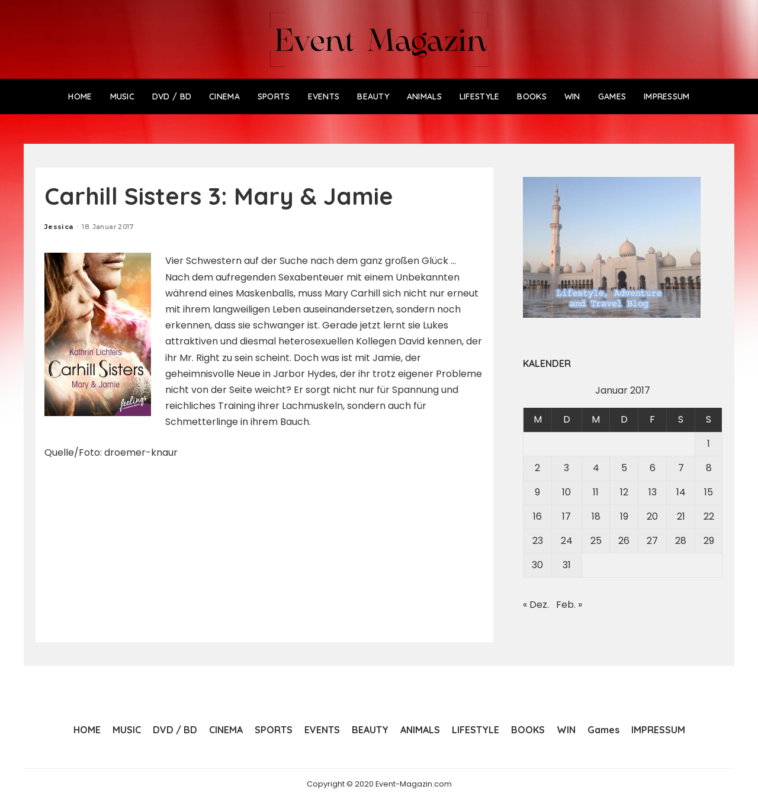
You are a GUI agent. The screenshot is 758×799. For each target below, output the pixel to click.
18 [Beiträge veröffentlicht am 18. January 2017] (596, 516)
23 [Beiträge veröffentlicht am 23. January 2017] (537, 540)
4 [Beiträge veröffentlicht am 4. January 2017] (596, 468)
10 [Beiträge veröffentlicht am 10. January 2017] (566, 492)
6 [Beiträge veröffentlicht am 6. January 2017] (653, 468)
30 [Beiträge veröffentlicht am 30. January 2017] (537, 565)
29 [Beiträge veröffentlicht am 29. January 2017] (709, 540)
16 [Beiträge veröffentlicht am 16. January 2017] (537, 516)
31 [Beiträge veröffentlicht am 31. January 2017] (567, 565)
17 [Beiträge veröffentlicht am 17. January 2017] (566, 516)
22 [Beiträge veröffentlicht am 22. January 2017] (709, 516)
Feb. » (569, 604)
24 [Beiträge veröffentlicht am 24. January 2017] (567, 540)
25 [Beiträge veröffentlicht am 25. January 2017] (596, 540)
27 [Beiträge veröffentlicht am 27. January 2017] (652, 540)
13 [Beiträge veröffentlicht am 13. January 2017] (652, 492)
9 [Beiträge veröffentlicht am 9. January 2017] (537, 492)
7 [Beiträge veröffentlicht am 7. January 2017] (681, 468)
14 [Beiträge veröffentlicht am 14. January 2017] (681, 492)
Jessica (58, 227)
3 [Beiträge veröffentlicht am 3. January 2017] (566, 468)
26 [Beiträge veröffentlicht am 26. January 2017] (623, 540)
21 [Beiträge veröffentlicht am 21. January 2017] (681, 516)
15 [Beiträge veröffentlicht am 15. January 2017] (708, 492)
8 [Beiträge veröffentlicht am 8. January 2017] (709, 468)
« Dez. (536, 604)
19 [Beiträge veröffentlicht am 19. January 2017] (624, 516)
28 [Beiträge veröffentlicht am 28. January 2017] (680, 540)
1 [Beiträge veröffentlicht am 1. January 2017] (708, 443)
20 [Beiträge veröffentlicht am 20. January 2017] (652, 516)
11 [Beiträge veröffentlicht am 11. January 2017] (596, 492)
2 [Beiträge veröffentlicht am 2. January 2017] (537, 468)
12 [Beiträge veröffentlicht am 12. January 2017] (624, 492)
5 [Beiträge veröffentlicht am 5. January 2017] (624, 468)
